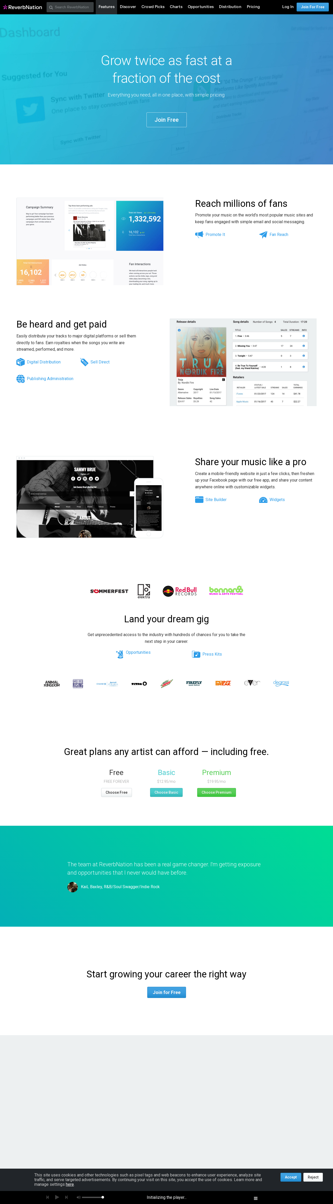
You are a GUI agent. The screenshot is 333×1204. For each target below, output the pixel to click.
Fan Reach (279, 234)
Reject (313, 1177)
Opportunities (138, 652)
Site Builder (216, 499)
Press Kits (212, 654)
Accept (291, 1177)
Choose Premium (217, 792)
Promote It (215, 234)
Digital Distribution (44, 362)
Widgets (277, 499)
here (70, 1184)
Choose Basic (166, 792)
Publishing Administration (50, 378)
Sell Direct (100, 362)
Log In (288, 7)
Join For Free (312, 7)
